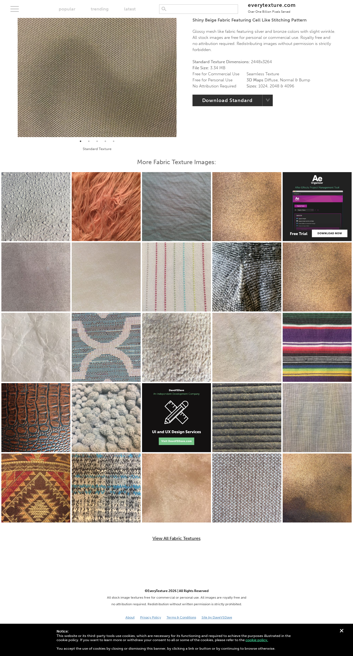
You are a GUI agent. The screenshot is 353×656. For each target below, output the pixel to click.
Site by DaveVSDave (217, 617)
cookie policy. (256, 640)
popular (67, 9)
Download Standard (227, 100)
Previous (13, 77)
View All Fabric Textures (176, 538)
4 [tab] (105, 141)
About (130, 617)
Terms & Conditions (181, 617)
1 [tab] (80, 141)
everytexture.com (272, 7)
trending (100, 9)
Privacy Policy (150, 617)
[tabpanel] (97, 77)
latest (130, 9)
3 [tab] (97, 141)
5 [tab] (113, 141)
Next (180, 77)
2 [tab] (89, 141)
